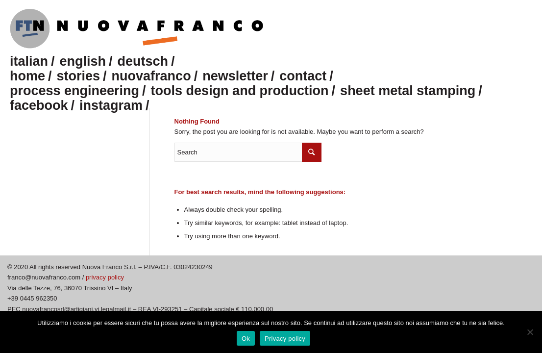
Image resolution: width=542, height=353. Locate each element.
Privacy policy (285, 338)
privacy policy (105, 277)
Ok (246, 338)
